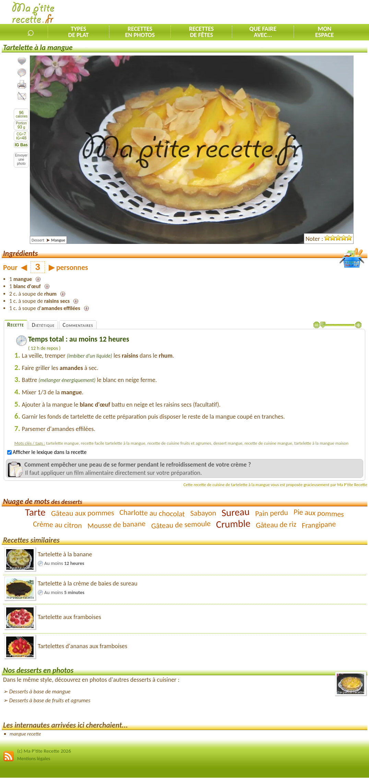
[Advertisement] (289, 12)
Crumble (233, 524)
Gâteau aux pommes (82, 513)
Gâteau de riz (275, 524)
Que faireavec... (262, 32)
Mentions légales (33, 759)
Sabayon (203, 513)
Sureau (235, 512)
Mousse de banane (116, 524)
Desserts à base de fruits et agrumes (50, 700)
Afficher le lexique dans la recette (46, 452)
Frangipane (318, 524)
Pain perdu (271, 513)
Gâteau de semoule (181, 524)
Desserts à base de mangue (40, 691)
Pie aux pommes (319, 513)
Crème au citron (57, 524)
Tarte (35, 512)
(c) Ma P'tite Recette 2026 (44, 751)
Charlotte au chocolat (152, 512)
